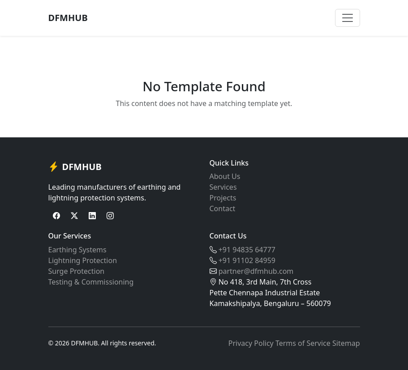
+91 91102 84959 (247, 260)
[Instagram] (110, 215)
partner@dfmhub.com (256, 271)
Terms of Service (303, 343)
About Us (225, 176)
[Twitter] (74, 215)
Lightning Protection (82, 260)
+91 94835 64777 (247, 250)
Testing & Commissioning (91, 282)
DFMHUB (68, 18)
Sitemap (346, 343)
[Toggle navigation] (347, 18)
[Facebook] (56, 215)
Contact (223, 208)
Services (223, 187)
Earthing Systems (77, 250)
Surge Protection (76, 271)
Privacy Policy (251, 343)
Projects (223, 198)
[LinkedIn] (92, 215)
